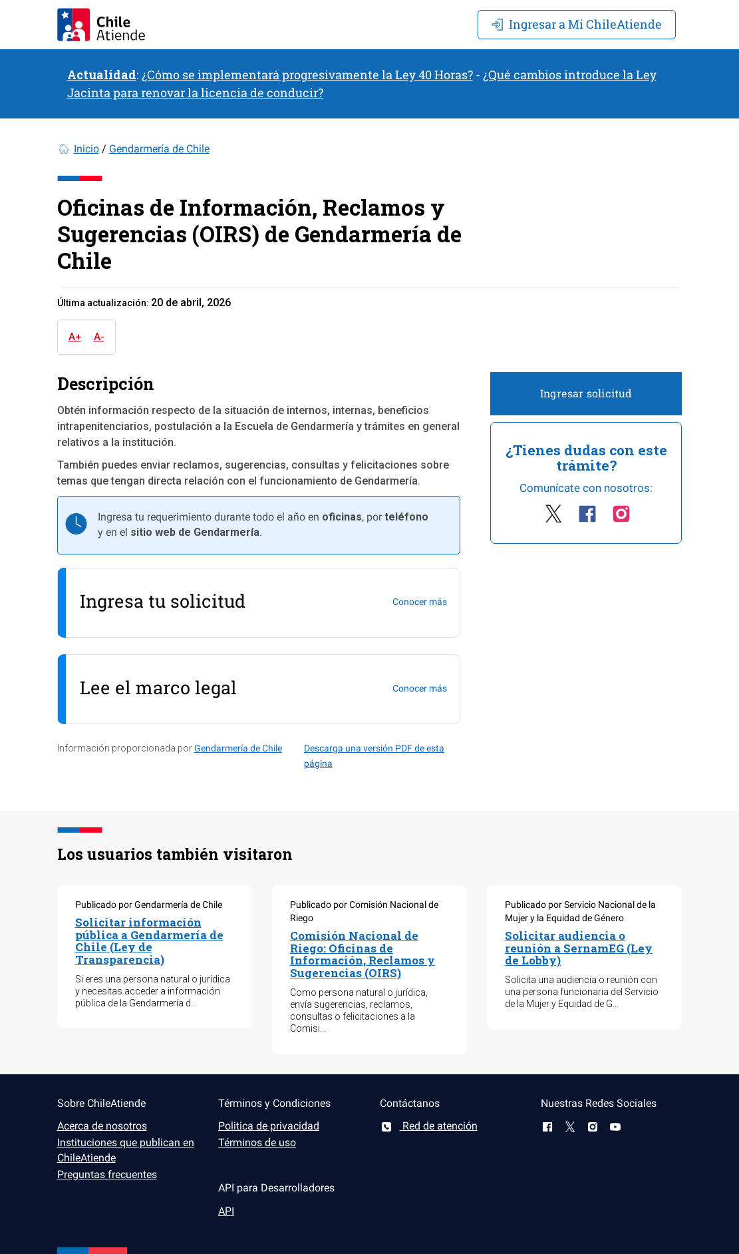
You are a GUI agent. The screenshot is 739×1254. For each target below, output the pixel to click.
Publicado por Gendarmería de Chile (148, 904)
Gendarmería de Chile (159, 148)
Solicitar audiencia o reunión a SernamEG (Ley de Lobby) (579, 948)
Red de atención (429, 1126)
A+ (75, 337)
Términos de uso (257, 1142)
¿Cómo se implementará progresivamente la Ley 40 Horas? (307, 75)
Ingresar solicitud (586, 393)
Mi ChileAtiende (577, 24)
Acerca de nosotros (102, 1126)
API (226, 1211)
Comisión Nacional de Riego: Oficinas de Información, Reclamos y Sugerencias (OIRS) (362, 954)
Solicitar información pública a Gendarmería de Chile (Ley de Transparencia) (149, 941)
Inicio (86, 148)
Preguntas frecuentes (107, 1174)
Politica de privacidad (268, 1126)
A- (99, 337)
